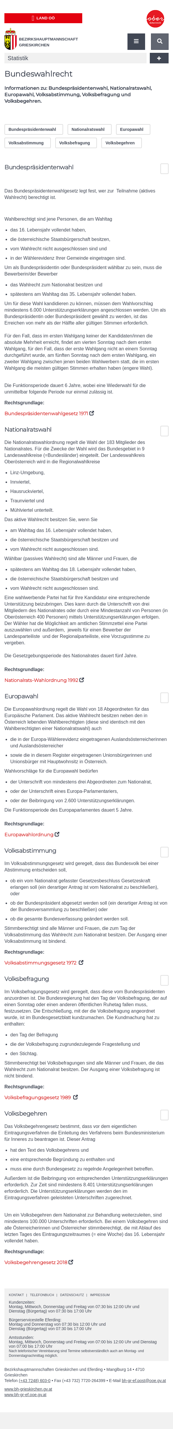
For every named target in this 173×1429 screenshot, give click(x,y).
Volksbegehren (120, 143)
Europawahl (131, 129)
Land (43, 18)
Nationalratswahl (88, 129)
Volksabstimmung (26, 143)
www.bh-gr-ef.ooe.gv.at (25, 1394)
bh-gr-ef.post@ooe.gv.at (144, 1380)
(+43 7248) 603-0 (35, 1380)
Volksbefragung (74, 143)
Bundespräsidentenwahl (32, 129)
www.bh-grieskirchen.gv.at (28, 1389)
